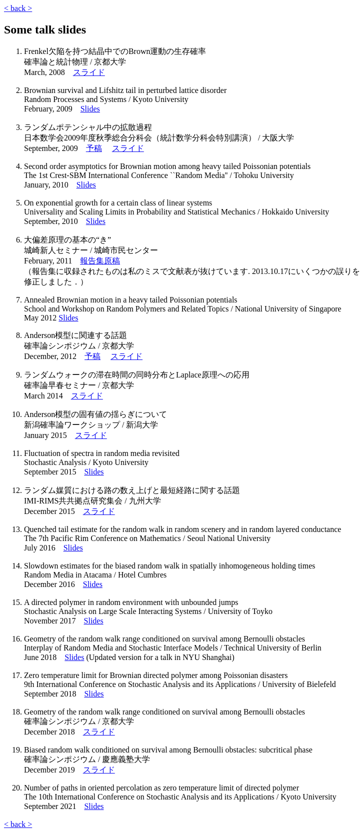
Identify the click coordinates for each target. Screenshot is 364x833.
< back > (18, 8)
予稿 (94, 148)
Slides (90, 108)
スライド (89, 72)
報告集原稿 (100, 260)
